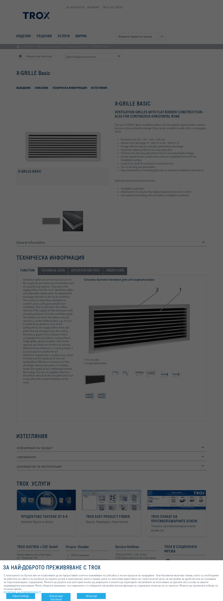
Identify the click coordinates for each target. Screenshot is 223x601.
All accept (91, 596)
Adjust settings (20, 596)
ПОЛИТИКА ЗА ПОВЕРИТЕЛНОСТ (22, 592)
